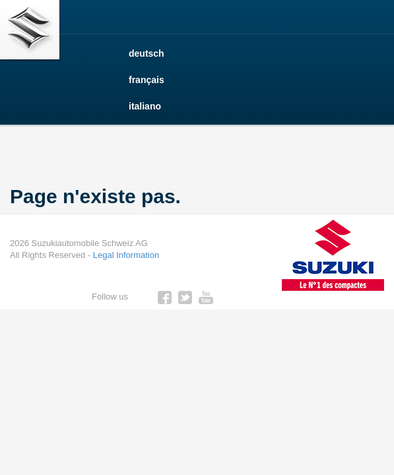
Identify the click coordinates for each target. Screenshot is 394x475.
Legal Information (126, 255)
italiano (145, 106)
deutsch (146, 53)
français (146, 80)
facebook (165, 297)
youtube (206, 297)
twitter (185, 297)
